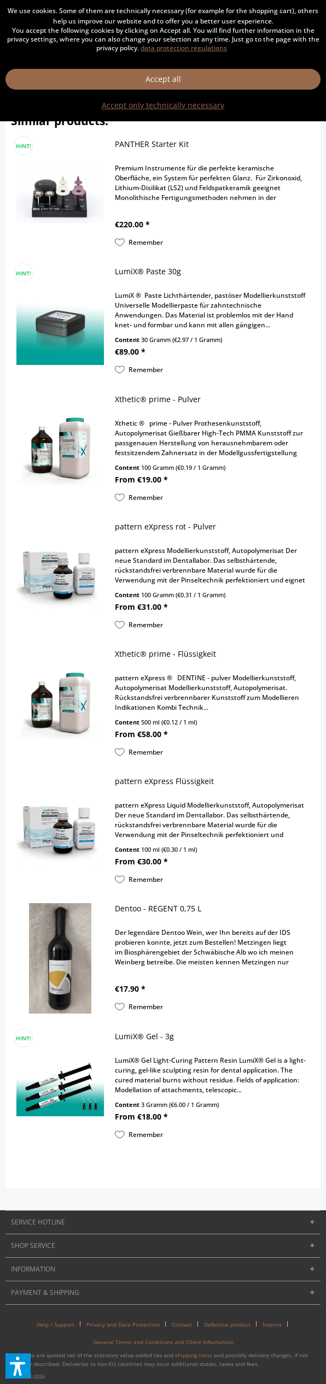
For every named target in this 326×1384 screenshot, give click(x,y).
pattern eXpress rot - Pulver (165, 526)
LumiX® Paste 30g (148, 271)
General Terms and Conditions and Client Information (163, 1342)
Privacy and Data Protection (123, 1324)
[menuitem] (60, 1324)
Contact (182, 1324)
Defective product (227, 1324)
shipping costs (193, 1355)
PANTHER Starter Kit (152, 144)
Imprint (272, 1324)
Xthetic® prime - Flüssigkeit (165, 654)
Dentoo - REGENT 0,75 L (158, 908)
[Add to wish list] (139, 242)
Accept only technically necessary (163, 105)
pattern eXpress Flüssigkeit (164, 781)
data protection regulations (184, 47)
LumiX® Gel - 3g (144, 1036)
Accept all (163, 79)
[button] (18, 1366)
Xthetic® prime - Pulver (158, 399)
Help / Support (55, 1324)
